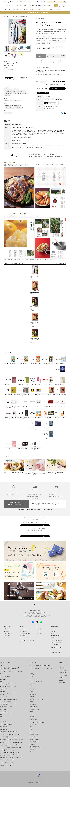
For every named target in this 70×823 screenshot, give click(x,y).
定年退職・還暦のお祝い (21, 91)
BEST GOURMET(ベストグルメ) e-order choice (9, 731)
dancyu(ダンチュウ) (25, 16)
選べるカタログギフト (63, 682)
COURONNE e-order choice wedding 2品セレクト (9, 752)
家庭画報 (1, 681)
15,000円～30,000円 (63, 672)
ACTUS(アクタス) (3, 684)
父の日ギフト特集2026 (9, 105)
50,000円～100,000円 (63, 675)
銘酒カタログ (2, 707)
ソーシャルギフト (3, 674)
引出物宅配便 (32, 698)
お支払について (7, 631)
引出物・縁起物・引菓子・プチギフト (37, 699)
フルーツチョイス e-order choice (6, 724)
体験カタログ (20, 671)
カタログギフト (11, 16)
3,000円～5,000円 (62, 665)
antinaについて (54, 628)
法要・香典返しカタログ (13, 671)
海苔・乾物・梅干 (47, 668)
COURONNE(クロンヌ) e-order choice (7, 750)
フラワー (31, 676)
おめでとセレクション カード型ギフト (7, 762)
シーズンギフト (32, 752)
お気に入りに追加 (43, 88)
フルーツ (45, 665)
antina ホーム (6, 16)
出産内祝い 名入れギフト (34, 709)
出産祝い (31, 727)
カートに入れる (58, 88)
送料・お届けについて (8, 633)
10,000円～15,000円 (63, 670)
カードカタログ (3, 673)
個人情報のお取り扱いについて (57, 637)
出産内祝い (23, 5)
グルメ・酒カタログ (15, 668)
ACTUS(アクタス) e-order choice (6, 765)
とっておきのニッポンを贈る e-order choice (8, 722)
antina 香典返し (32, 716)
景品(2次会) (32, 751)
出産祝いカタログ (13, 670)
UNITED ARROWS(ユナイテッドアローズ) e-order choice (11, 742)
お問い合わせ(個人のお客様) (56, 640)
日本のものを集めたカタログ (5, 668)
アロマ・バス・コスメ (34, 679)
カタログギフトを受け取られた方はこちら (56, 1)
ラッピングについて (23, 628)
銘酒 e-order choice (3, 726)
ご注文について (7, 628)
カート (43, 1)
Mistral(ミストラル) (3, 696)
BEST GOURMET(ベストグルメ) (6, 706)
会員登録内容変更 (39, 633)
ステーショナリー (33, 688)
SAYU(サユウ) (2, 717)
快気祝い (31, 731)
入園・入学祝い (32, 736)
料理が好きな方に (8, 100)
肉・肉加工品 (32, 665)
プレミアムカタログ (4, 671)
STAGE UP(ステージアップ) (5, 712)
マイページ (35, 1)
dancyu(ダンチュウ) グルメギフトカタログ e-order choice (11, 757)
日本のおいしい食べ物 (4, 704)
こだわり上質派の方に (16, 100)
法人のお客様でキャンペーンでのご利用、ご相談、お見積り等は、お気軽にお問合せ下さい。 (35, 509)
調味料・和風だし (37, 668)
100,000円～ (61, 677)
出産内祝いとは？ (33, 711)
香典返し (32, 5)
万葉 (1, 714)
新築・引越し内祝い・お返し (10, 91)
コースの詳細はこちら (60, 263)
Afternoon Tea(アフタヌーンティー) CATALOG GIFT (10, 734)
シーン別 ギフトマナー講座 (64, 683)
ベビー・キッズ (32, 684)
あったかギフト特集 (19, 107)
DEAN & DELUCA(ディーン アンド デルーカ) (8, 686)
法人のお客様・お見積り (44, 5)
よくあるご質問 (7, 635)
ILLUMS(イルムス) (3, 688)
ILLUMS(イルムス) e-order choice (6, 760)
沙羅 (1, 716)
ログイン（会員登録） (50, 84)
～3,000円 (61, 664)
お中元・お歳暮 (7, 95)
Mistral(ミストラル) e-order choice (6, 732)
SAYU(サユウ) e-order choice (5, 727)
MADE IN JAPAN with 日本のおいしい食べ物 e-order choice (11, 747)
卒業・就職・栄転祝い (34, 737)
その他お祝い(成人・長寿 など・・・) (12, 93)
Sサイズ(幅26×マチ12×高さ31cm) (32, 147)
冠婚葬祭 (31, 691)
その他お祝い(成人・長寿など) (35, 741)
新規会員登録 (38, 628)
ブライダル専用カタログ (5, 670)
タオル (31, 686)
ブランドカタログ (18, 16)
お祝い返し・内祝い (23, 93)
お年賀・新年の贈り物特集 (9, 107)
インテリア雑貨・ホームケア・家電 (36, 681)
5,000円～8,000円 (62, 667)
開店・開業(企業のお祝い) (34, 746)
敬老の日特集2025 (17, 105)
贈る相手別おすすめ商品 (34, 708)
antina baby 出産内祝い (34, 706)
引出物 (6, 89)
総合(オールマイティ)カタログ (13, 667)
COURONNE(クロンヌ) (4, 709)
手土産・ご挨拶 (32, 742)
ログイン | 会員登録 (26, 1)
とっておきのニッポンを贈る (5, 701)
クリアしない (42, 525)
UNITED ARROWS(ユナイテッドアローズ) (8, 683)
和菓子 (49, 665)
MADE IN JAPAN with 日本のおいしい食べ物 (8, 699)
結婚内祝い (11, 89)
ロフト (1, 689)
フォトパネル (32, 689)
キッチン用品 (32, 674)
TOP (1, 664)
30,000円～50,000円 (63, 673)
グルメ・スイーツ (33, 664)
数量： (37, 81)
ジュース (31, 668)
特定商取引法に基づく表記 (56, 635)
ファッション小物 (33, 683)
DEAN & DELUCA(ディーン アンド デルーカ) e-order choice (11, 744)
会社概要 (53, 633)
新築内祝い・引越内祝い (34, 734)
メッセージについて (23, 631)
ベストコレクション (4, 694)
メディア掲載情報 (54, 644)
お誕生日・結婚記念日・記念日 (35, 747)
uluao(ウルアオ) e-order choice (6, 755)
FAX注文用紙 (6, 637)
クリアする (28, 525)
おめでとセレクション (4, 711)
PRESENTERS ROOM (55, 652)
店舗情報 (53, 631)
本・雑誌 (31, 678)
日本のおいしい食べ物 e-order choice (7, 749)
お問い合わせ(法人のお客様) (56, 642)
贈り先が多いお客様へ (24, 637)
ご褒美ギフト (32, 749)
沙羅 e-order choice (3, 729)
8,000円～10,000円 (62, 668)
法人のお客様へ (23, 635)
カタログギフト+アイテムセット (6, 676)
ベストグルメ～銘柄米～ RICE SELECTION (8, 736)
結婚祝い (31, 726)
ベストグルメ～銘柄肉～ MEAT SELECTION (8, 737)
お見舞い (31, 729)
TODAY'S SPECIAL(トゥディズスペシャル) (8, 693)
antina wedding (32, 696)
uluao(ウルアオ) (3, 698)
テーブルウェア (32, 673)
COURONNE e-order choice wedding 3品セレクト (9, 754)
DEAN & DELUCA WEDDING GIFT (6, 745)
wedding (15, 5)
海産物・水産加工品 (39, 665)
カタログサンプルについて (25, 633)
